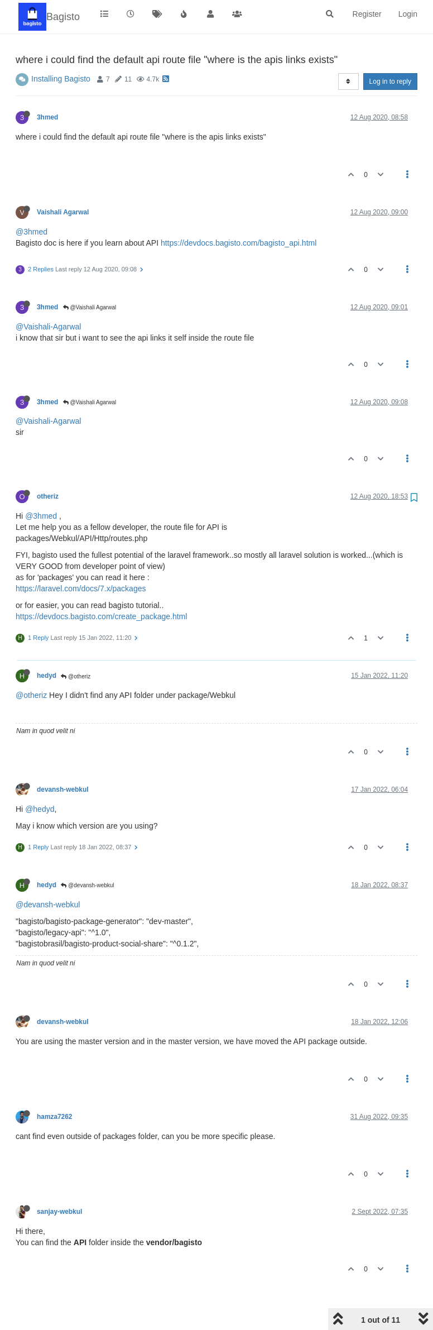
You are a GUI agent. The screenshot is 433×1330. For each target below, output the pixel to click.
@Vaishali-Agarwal (48, 326)
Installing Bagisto (60, 78)
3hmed (47, 117)
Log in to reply (390, 81)
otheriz (48, 496)
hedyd (46, 676)
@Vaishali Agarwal (90, 307)
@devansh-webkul (87, 885)
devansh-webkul (63, 789)
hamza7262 (54, 1117)
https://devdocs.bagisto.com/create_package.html (101, 616)
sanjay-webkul (59, 1212)
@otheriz (75, 676)
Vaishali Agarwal (63, 212)
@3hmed (31, 231)
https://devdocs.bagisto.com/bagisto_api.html (238, 242)
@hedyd (39, 809)
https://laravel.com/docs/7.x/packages (81, 588)
